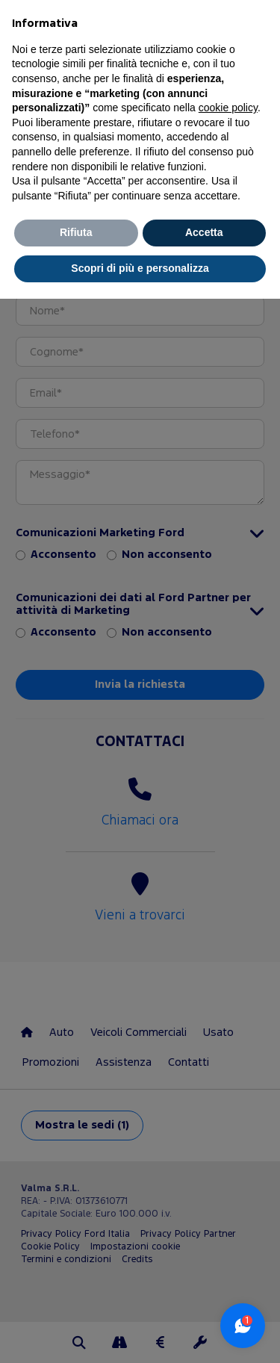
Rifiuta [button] (76, 232)
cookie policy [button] (228, 108)
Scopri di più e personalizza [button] (139, 268)
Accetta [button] (204, 232)
